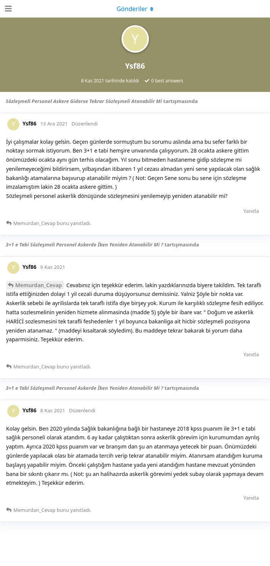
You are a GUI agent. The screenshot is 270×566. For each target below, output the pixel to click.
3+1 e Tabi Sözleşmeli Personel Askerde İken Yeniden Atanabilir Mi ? (84, 244)
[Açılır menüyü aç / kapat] (135, 9)
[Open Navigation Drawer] (7, 9)
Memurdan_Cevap (38, 285)
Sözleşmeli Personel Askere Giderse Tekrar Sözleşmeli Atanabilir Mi (84, 101)
